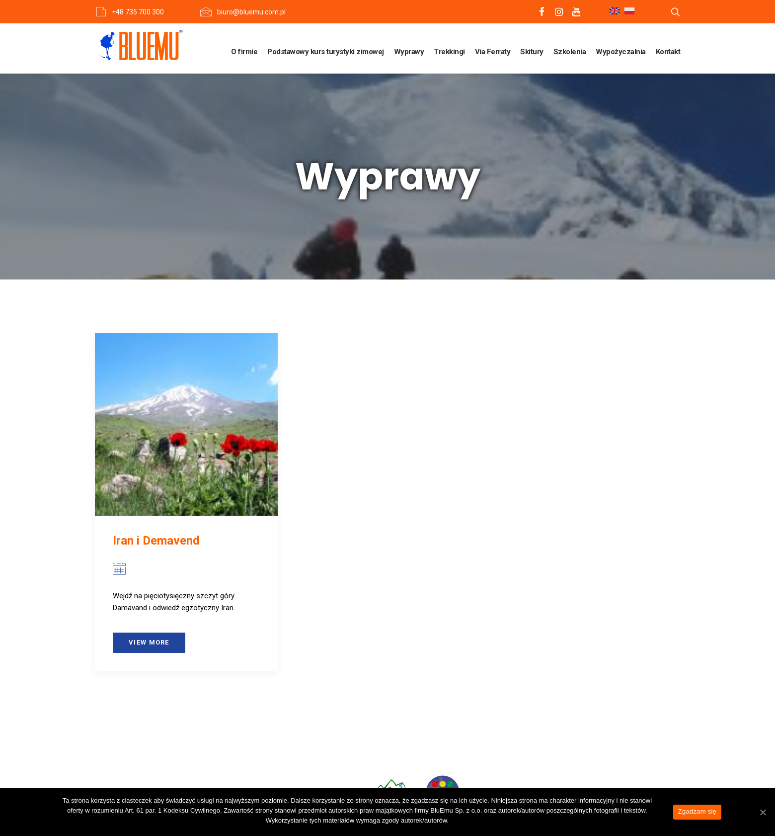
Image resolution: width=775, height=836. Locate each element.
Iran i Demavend (156, 541)
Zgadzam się (697, 811)
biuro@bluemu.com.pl (251, 12)
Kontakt (668, 51)
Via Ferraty (493, 51)
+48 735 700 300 (138, 12)
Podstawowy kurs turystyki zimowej (325, 51)
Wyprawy (409, 51)
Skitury (531, 51)
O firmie (244, 51)
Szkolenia (569, 51)
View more (149, 642)
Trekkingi (449, 51)
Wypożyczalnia (621, 51)
